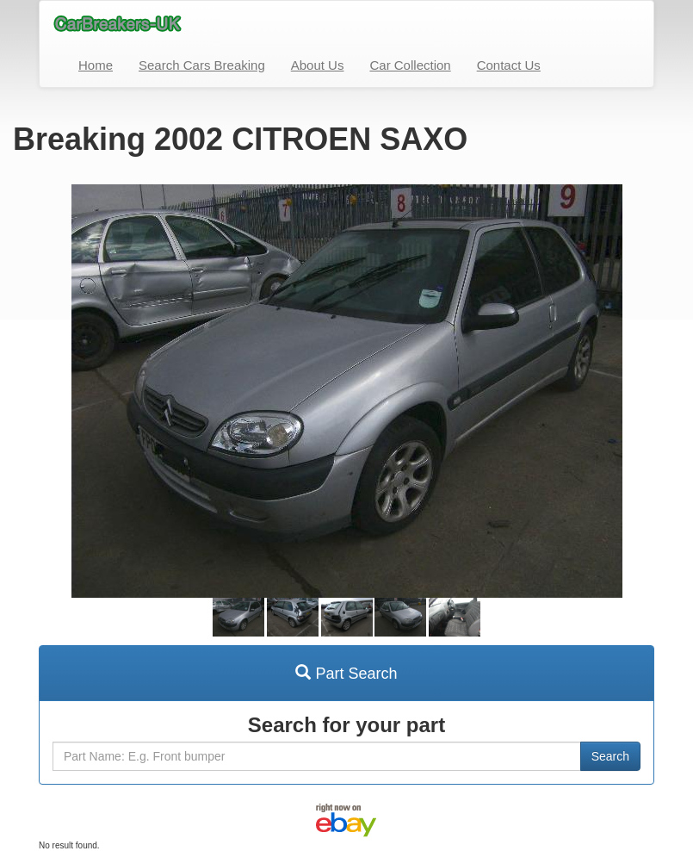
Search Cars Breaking (202, 65)
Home (95, 65)
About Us (317, 65)
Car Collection (409, 65)
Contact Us (509, 65)
